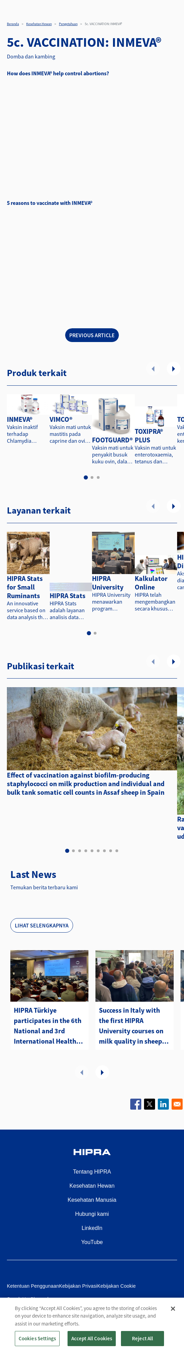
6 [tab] (98, 850)
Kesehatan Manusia (92, 1200)
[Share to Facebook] (135, 1104)
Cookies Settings (37, 1338)
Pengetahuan (68, 24)
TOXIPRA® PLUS (149, 435)
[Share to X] (149, 1104)
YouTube (92, 1242)
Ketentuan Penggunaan (33, 1286)
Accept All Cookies (91, 1338)
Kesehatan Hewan (39, 24)
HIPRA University (107, 582)
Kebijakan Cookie (116, 1286)
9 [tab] (116, 850)
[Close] (173, 1308)
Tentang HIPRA (92, 1172)
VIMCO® (61, 419)
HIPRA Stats (67, 595)
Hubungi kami (92, 1214)
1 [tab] (86, 477)
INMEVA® (19, 419)
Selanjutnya (174, 368)
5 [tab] (92, 850)
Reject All (142, 1338)
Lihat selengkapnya (42, 925)
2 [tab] (92, 477)
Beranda (13, 24)
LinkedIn (92, 1228)
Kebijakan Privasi (78, 1286)
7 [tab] (104, 850)
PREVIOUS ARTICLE (92, 335)
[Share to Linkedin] (163, 1104)
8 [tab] (110, 850)
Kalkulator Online (151, 582)
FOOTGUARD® (112, 440)
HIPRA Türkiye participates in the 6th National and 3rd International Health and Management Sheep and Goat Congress (47, 1026)
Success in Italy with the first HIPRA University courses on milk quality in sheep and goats (131, 1026)
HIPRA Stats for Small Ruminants (25, 587)
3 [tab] (98, 477)
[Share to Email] (177, 1104)
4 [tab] (85, 850)
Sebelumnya (153, 368)
